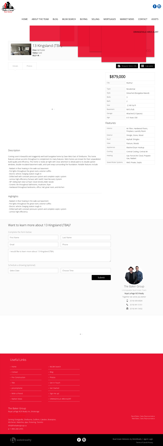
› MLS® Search (54, 366)
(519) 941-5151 (136, 304)
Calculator (147, 66)
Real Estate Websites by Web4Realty (127, 439)
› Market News (16, 399)
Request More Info (127, 65)
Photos (29, 66)
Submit (101, 277)
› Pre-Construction (17, 377)
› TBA (12, 383)
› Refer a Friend (16, 393)
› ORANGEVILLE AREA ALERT (59, 399)
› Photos (51, 377)
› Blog (50, 372)
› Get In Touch (54, 383)
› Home (13, 366)
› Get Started (53, 388)
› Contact (14, 372)
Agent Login (148, 439)
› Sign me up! (53, 393)
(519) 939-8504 (136, 301)
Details (15, 66)
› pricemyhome (16, 388)
